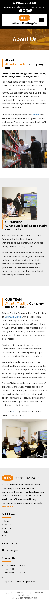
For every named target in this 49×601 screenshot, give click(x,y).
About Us (7, 524)
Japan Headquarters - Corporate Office (21, 581)
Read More (7, 506)
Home (6, 521)
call (12, 411)
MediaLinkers (30, 597)
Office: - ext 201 (26, 3)
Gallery (6, 532)
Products (7, 528)
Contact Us (8, 535)
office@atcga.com (12, 550)
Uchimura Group (13, 316)
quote (36, 114)
